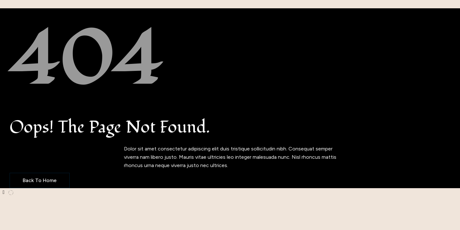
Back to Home (40, 180)
